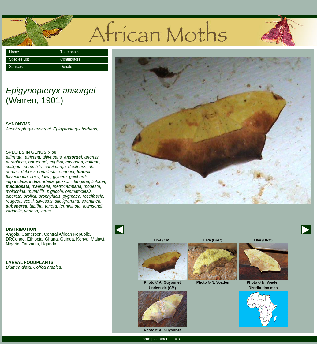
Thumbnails (69, 52)
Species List (19, 59)
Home (14, 52)
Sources (16, 67)
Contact (160, 339)
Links (175, 339)
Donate (66, 67)
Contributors (70, 59)
